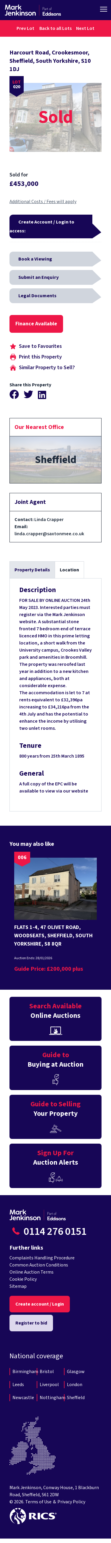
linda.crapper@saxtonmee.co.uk (49, 534)
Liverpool (49, 1384)
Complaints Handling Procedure (42, 1258)
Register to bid (31, 1323)
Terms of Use (38, 1502)
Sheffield (76, 1397)
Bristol (47, 1371)
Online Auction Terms (31, 1272)
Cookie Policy (23, 1279)
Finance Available (36, 323)
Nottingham (52, 1397)
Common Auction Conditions (38, 1265)
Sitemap (18, 1286)
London (74, 1384)
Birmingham (25, 1371)
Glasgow (76, 1371)
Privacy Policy (71, 1502)
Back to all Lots (55, 28)
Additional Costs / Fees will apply (42, 201)
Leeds (18, 1384)
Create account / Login (39, 1304)
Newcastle (23, 1397)
